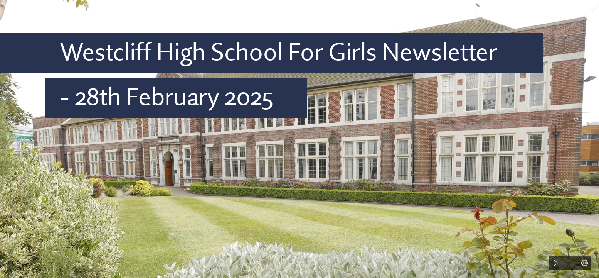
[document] (299, 139)
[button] (556, 263)
